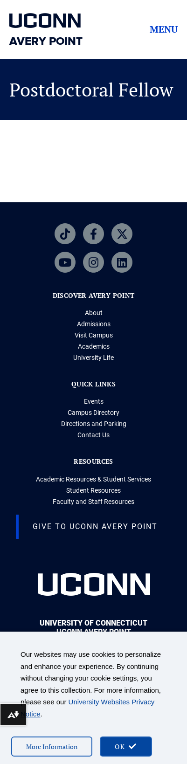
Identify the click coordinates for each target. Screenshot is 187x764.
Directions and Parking (93, 423)
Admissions (94, 324)
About (94, 313)
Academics (94, 346)
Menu (164, 29)
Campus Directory (93, 412)
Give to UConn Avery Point (95, 526)
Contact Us (93, 435)
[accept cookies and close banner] (126, 746)
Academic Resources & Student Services (93, 479)
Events (94, 401)
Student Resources (93, 490)
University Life (93, 357)
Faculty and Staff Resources (93, 501)
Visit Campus (94, 335)
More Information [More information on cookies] (51, 746)
